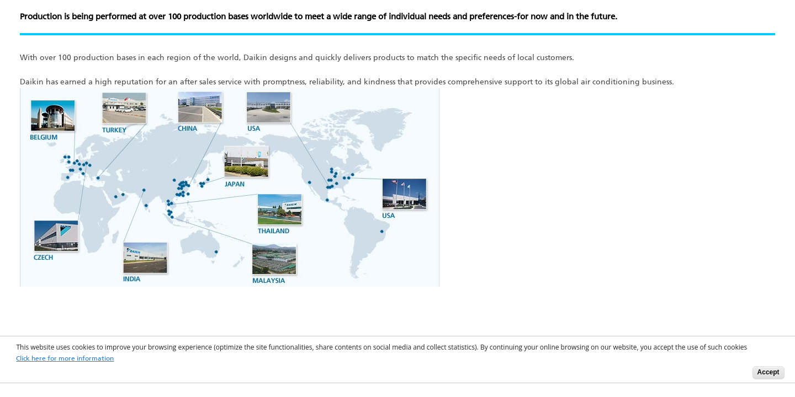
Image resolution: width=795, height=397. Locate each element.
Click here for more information (65, 358)
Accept (768, 372)
